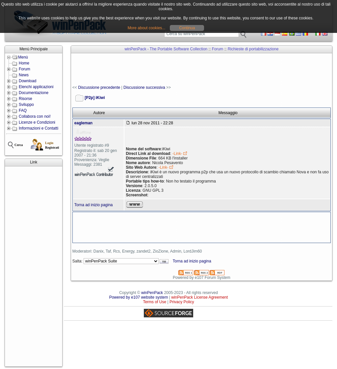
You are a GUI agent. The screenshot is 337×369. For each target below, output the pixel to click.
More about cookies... (147, 28)
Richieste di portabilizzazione (253, 49)
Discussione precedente (99, 87)
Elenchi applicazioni (36, 87)
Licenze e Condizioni (37, 122)
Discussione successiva (144, 87)
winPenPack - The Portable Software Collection (165, 49)
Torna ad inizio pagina (93, 205)
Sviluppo (26, 104)
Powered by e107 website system (138, 297)
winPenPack (152, 292)
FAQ (23, 110)
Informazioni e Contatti (38, 128)
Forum (24, 69)
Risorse (25, 98)
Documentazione (33, 92)
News (24, 75)
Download (27, 81)
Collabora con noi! (35, 116)
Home (24, 63)
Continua (187, 28)
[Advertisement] (33, 266)
